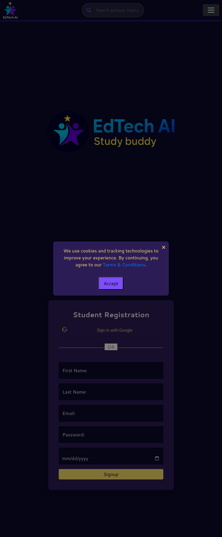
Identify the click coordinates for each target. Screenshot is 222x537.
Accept (111, 283)
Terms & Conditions (124, 264)
